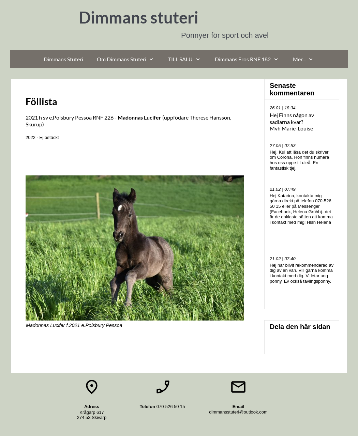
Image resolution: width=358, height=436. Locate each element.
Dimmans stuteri (138, 17)
